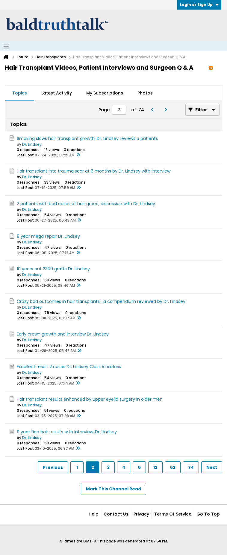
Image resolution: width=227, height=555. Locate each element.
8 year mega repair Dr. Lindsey (48, 236)
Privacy (141, 514)
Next (211, 467)
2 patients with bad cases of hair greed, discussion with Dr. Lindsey (86, 204)
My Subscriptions (104, 93)
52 (172, 467)
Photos (145, 93)
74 (191, 467)
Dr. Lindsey (32, 144)
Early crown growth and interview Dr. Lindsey (63, 334)
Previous (53, 467)
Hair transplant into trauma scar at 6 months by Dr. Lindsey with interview (93, 171)
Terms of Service (172, 514)
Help (94, 514)
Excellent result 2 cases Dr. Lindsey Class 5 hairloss (69, 367)
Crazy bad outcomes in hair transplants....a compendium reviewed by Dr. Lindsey (101, 301)
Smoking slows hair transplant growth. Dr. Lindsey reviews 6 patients (87, 138)
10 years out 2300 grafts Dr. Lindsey (53, 269)
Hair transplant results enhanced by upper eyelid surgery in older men (90, 399)
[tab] (19, 93)
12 (155, 467)
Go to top (208, 514)
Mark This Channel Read (113, 489)
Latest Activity (56, 93)
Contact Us (116, 514)
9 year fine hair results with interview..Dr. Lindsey (67, 432)
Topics (19, 93)
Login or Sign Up (199, 4)
